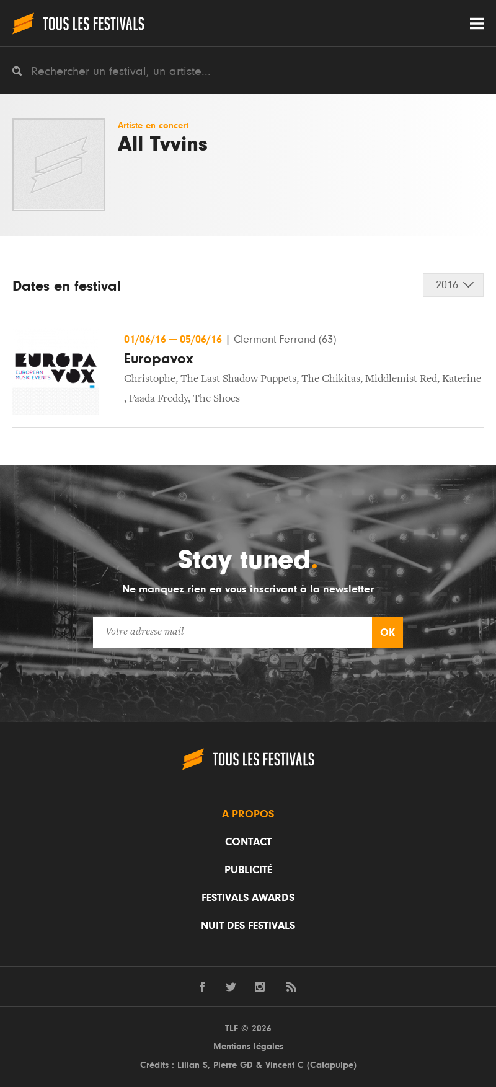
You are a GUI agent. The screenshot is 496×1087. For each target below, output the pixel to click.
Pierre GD (233, 1065)
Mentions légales (248, 1046)
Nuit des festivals (248, 925)
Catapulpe (331, 1065)
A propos (248, 814)
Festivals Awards (248, 898)
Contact (248, 842)
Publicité (248, 870)
